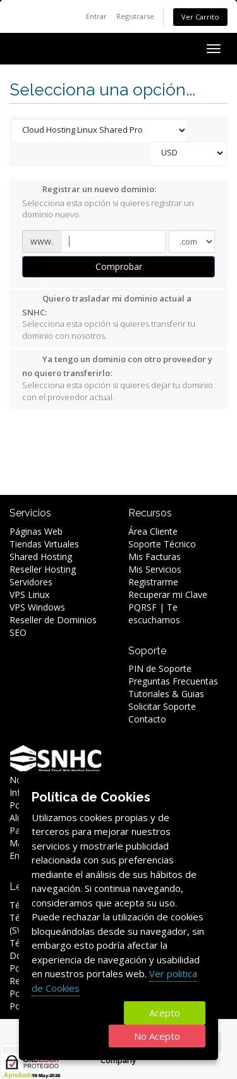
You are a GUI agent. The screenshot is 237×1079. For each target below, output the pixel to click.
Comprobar (118, 266)
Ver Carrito (200, 16)
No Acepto (157, 1036)
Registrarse (135, 16)
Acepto (164, 1012)
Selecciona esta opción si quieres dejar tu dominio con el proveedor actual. (117, 377)
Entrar (96, 16)
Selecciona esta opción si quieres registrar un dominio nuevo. (108, 202)
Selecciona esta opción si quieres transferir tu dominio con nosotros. (108, 317)
